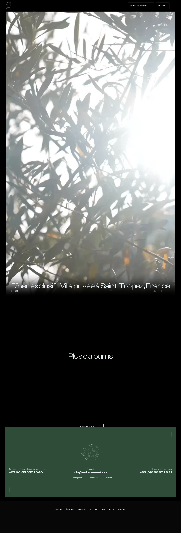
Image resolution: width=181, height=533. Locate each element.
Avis (103, 509)
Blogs (111, 509)
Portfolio (93, 509)
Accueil (58, 509)
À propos (70, 509)
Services (82, 509)
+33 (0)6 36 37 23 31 (156, 472)
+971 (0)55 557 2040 (26, 472)
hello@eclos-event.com (90, 472)
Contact (122, 509)
